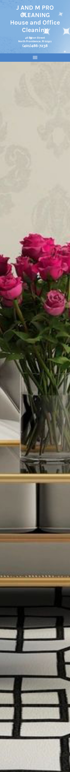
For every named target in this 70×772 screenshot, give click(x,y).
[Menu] (35, 57)
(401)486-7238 (35, 45)
